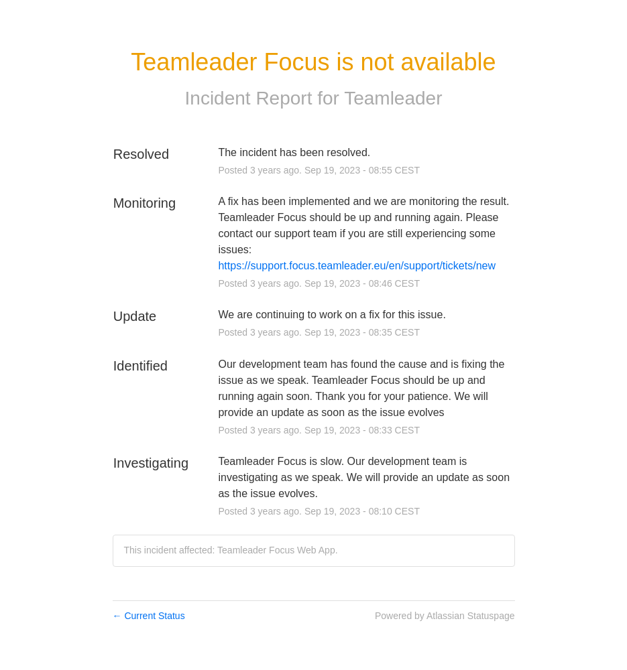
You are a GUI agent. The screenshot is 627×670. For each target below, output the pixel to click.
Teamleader (393, 98)
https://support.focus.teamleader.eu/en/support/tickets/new (357, 265)
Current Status (149, 615)
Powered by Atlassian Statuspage (445, 615)
